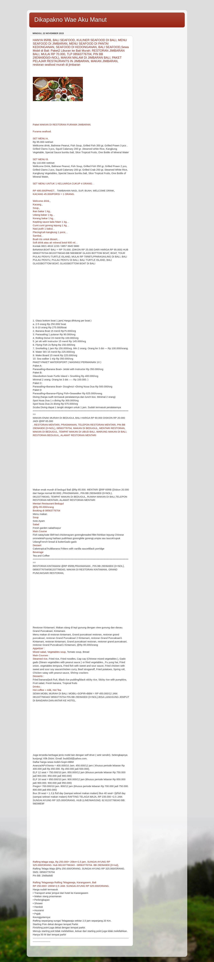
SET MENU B (40, 159)
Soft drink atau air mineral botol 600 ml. (55, 242)
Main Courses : (41, 655)
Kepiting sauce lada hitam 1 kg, (50, 222)
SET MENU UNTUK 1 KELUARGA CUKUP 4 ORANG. (63, 183)
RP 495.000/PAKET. (44, 190)
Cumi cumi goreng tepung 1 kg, (50, 225)
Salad (36, 524)
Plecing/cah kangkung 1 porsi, (50, 232)
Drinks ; (37, 686)
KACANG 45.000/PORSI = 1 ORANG (53, 194)
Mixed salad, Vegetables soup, (50, 652)
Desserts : (38, 676)
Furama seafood (42, 131)
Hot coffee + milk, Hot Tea (47, 690)
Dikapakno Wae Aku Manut (70, 19)
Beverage (38, 552)
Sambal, (38, 235)
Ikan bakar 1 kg (41, 211)
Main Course (40, 531)
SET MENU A (40, 138)
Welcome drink (41, 201)
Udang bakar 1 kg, (43, 215)
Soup (36, 208)
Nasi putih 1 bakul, (43, 228)
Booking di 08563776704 (46, 510)
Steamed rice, (41, 658)
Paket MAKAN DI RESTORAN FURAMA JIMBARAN (61, 124)
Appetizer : (39, 648)
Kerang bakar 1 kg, (44, 218)
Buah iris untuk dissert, (46, 239)
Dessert (37, 545)
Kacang (37, 204)
